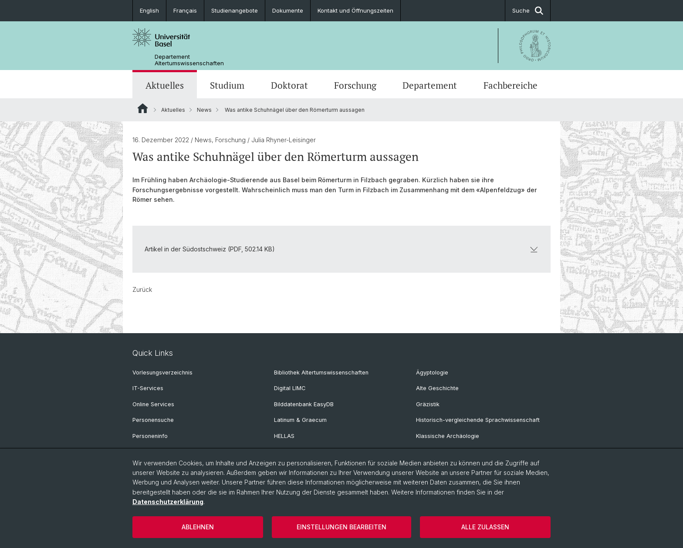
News (204, 110)
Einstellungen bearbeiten (341, 527)
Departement (429, 85)
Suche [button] (527, 11)
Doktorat (289, 85)
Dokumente (287, 10)
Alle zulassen (485, 527)
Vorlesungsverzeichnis (162, 372)
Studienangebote (234, 10)
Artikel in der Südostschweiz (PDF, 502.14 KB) (341, 249)
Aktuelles (164, 85)
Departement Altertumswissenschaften (189, 60)
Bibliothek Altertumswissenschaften (321, 372)
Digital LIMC (289, 388)
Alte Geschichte (437, 388)
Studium (227, 85)
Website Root (143, 108)
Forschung (355, 85)
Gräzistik (428, 404)
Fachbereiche (511, 85)
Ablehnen (198, 527)
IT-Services (147, 388)
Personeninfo (150, 436)
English (149, 10)
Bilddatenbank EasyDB (304, 404)
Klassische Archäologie (447, 436)
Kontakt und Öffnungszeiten (355, 10)
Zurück (142, 289)
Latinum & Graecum (300, 420)
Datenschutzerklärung (167, 501)
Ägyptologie (432, 372)
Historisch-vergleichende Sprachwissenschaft (478, 420)
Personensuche (153, 420)
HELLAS (284, 436)
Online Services (153, 404)
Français (185, 10)
